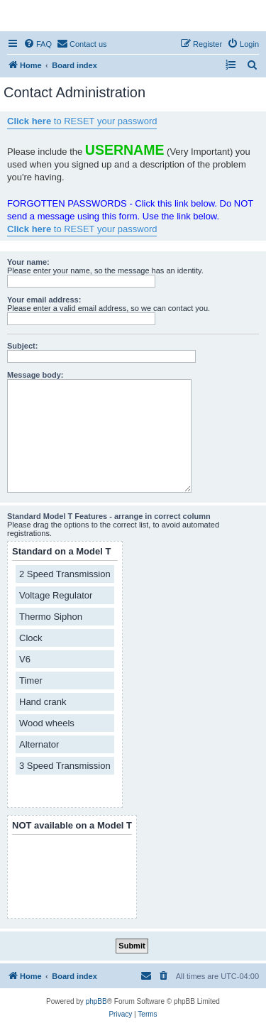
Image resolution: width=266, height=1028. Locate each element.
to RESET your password (82, 121)
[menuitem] (37, 44)
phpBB (96, 1001)
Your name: (28, 262)
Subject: (22, 345)
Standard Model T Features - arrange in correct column (109, 516)
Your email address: (44, 299)
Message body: (35, 375)
